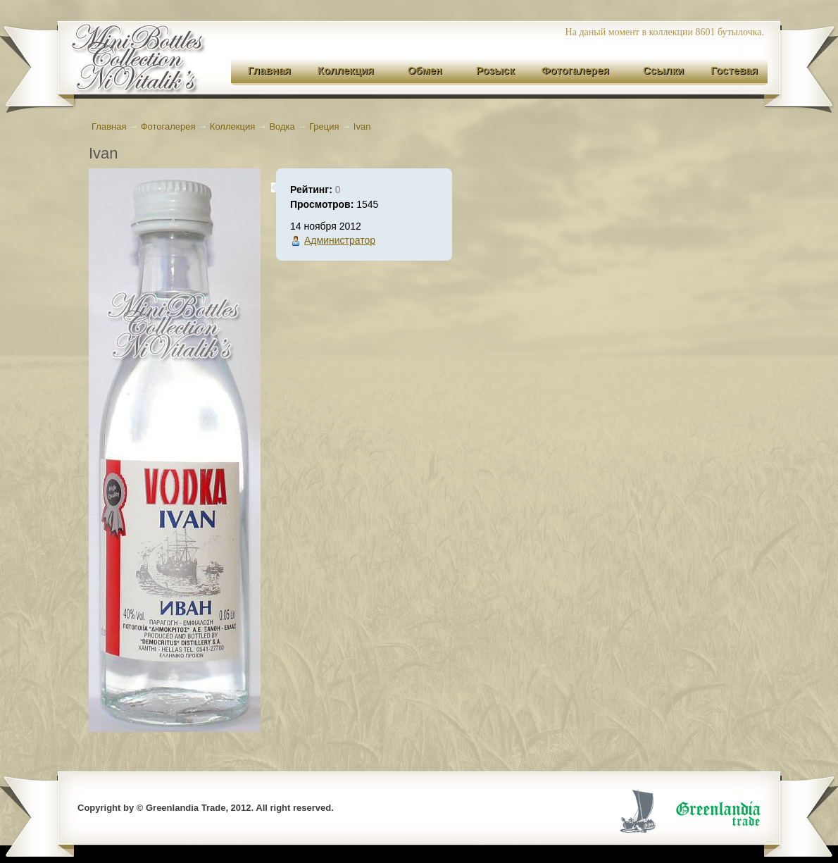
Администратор (339, 240)
